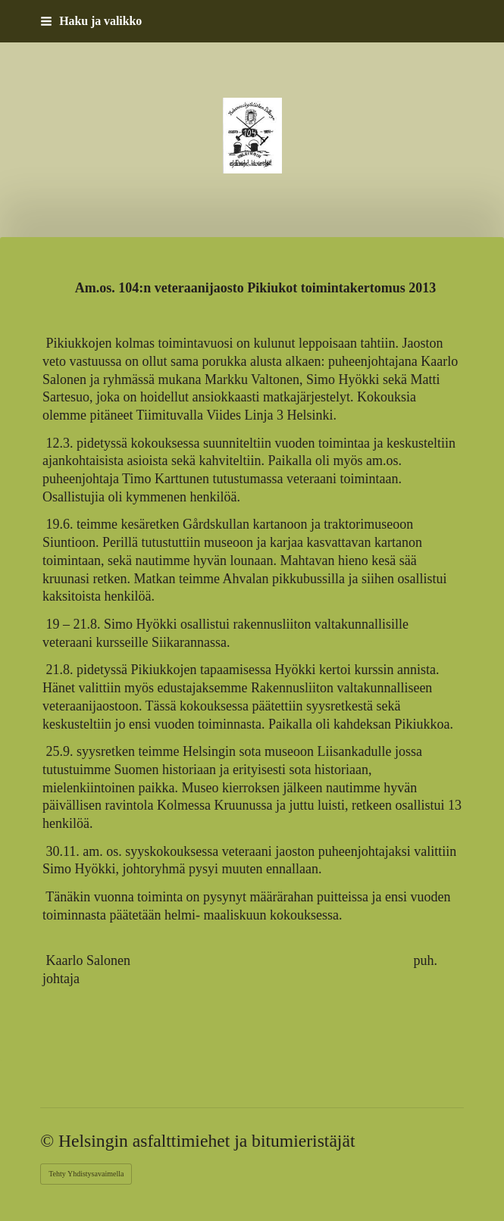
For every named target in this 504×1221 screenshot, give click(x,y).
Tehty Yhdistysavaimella (86, 1173)
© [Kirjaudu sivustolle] (49, 1141)
